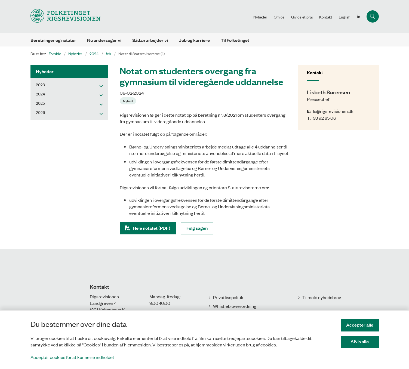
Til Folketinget (235, 40)
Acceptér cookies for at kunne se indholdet (72, 357)
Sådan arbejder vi (150, 40)
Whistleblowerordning (234, 306)
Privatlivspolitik (228, 297)
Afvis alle (359, 341)
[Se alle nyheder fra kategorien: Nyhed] (128, 100)
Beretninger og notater (53, 40)
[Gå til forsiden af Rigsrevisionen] (65, 16)
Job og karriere (194, 40)
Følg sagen (197, 228)
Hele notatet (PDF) (151, 228)
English (344, 17)
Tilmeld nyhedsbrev (321, 297)
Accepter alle (359, 325)
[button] (100, 85)
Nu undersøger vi (104, 40)
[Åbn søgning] (373, 16)
